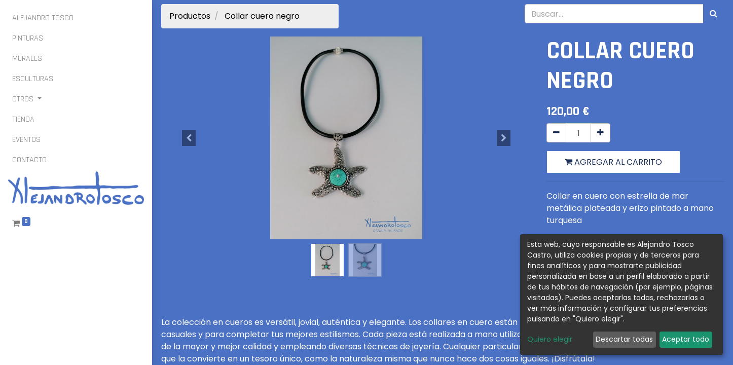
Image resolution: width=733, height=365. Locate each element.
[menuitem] (43, 18)
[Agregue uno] (600, 132)
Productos (189, 16)
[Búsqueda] (713, 13)
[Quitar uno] (556, 132)
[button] (189, 138)
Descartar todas (624, 339)
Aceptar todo (685, 339)
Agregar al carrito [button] (613, 162)
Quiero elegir (549, 339)
